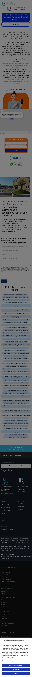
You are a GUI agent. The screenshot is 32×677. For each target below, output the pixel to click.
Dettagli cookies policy (8, 657)
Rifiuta (16, 673)
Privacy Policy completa (8, 660)
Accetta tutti (16, 669)
